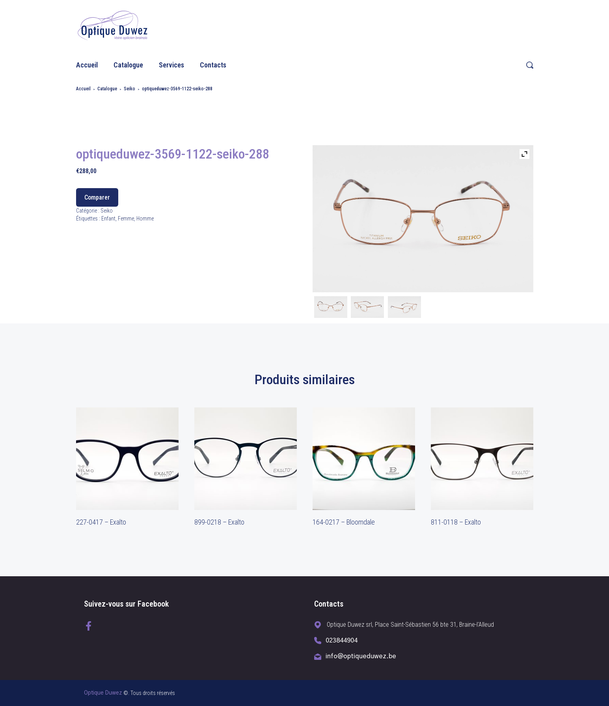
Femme (126, 218)
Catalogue (128, 65)
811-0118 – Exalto (456, 522)
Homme (145, 218)
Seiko (129, 89)
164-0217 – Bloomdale (344, 522)
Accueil (87, 65)
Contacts (213, 65)
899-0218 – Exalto (219, 522)
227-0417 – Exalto (101, 522)
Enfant (108, 218)
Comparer (97, 197)
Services (171, 65)
